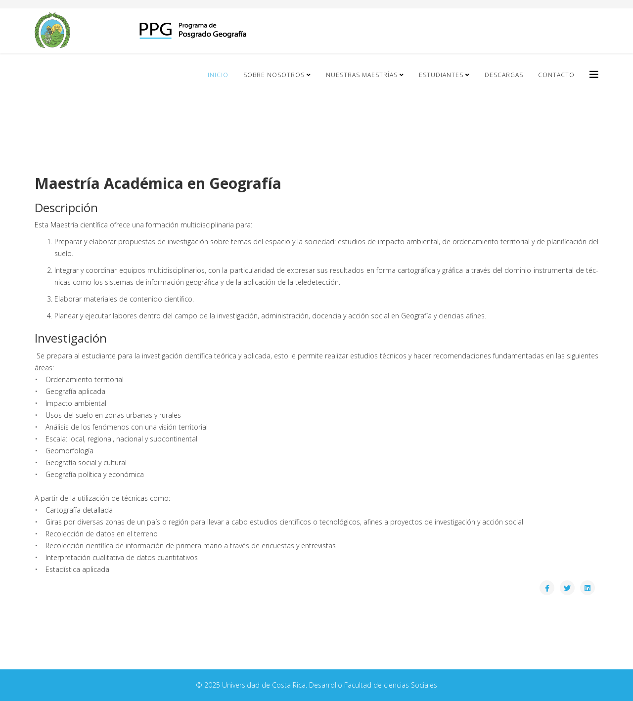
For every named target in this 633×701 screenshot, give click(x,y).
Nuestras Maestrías (362, 75)
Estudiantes (441, 75)
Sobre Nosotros (274, 75)
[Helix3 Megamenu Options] (593, 74)
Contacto (556, 75)
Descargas (504, 75)
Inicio (218, 75)
